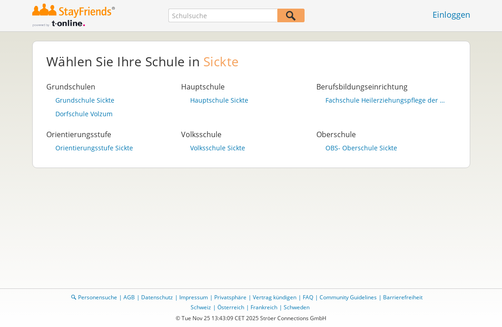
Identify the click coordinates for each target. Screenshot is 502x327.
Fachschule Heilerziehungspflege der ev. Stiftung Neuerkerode (386, 100)
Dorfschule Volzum (84, 114)
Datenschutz (157, 297)
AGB (129, 297)
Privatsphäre (230, 297)
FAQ (308, 297)
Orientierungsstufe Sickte (94, 148)
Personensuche (97, 297)
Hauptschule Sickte (219, 100)
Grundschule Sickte (84, 100)
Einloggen (451, 14)
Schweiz (201, 307)
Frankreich (264, 307)
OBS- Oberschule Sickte (361, 148)
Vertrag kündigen (274, 297)
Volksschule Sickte (217, 148)
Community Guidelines (348, 297)
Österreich (230, 307)
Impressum (193, 297)
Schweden (297, 307)
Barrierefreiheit (403, 297)
